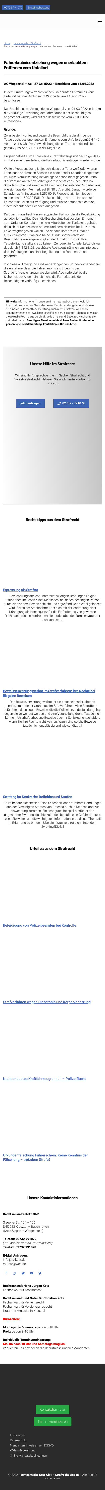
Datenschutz (18, 1440)
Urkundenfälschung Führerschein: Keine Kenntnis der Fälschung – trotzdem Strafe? (45, 1157)
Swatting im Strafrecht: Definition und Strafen (37, 797)
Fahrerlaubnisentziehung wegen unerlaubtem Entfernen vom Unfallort (45, 65)
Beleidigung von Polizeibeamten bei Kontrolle (39, 925)
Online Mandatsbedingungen (28, 1455)
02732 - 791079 (71, 403)
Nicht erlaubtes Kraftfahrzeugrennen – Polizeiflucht (44, 1079)
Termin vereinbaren (53, 1421)
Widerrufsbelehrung (22, 1450)
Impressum (17, 1435)
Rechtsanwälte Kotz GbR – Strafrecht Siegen (49, 1475)
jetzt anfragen (30, 403)
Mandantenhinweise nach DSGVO (32, 1445)
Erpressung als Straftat (20, 590)
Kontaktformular (52, 1409)
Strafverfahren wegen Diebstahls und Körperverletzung (47, 1002)
